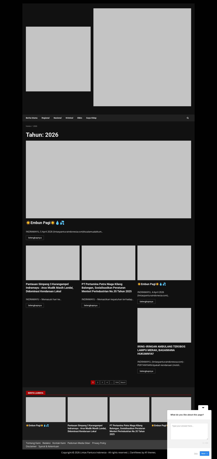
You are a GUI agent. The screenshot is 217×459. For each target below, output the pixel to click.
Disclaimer (31, 446)
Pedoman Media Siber (79, 443)
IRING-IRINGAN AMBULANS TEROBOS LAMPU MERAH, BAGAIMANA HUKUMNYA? (164, 325)
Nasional (58, 118)
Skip (196, 453)
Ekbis (79, 118)
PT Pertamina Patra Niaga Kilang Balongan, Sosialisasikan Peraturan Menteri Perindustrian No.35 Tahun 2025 (108, 263)
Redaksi (46, 443)
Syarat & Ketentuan (49, 446)
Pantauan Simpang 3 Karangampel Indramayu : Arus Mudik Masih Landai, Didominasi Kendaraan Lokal (53, 263)
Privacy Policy (99, 443)
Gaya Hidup (91, 118)
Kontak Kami (59, 443)
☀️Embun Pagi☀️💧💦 (108, 179)
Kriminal (69, 118)
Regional (46, 118)
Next (123, 382)
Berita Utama (32, 118)
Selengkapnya (35, 237)
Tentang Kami (33, 443)
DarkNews (135, 452)
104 (116, 382)
